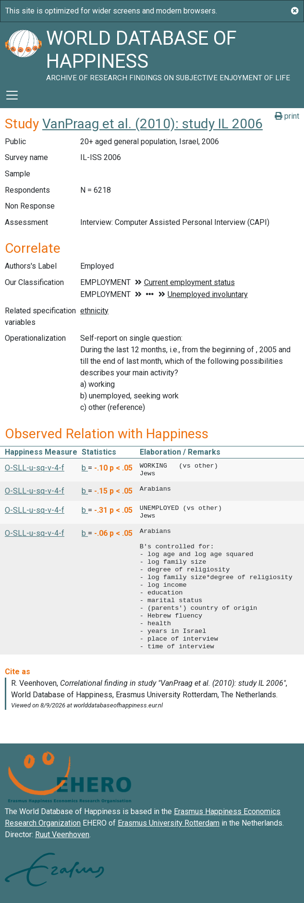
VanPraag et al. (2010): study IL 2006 (152, 124)
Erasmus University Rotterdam (168, 823)
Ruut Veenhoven (62, 834)
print (287, 116)
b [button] (85, 467)
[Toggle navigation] (12, 95)
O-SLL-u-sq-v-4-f (34, 467)
